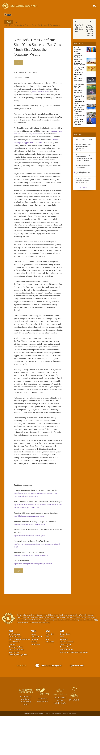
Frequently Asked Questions (18, 693)
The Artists (34, 678)
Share (18, 62)
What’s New (50, 673)
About (11, 670)
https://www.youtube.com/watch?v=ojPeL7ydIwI (29, 573)
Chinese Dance (65, 673)
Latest (33, 673)
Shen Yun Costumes (67, 680)
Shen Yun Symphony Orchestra (19, 678)
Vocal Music (64, 678)
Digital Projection (65, 683)
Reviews (34, 680)
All (77, 139)
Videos (33, 670)
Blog (90, 139)
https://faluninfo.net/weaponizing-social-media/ (29, 553)
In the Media (35, 683)
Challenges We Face (16, 686)
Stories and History (66, 688)
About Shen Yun (36, 675)
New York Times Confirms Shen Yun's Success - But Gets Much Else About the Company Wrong (32, 25)
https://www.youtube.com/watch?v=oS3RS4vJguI (30, 561)
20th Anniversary (14, 673)
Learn (62, 670)
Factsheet (12, 683)
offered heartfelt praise (46, 92)
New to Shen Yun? (15, 675)
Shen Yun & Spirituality (16, 688)
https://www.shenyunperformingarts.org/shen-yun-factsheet (33, 602)
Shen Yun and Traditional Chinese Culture (74, 691)
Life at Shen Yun (14, 680)
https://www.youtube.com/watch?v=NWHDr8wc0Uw (31, 594)
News (16, 22)
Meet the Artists (14, 691)
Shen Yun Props (65, 686)
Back (8, 22)
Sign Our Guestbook (77, 704)
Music (62, 675)
